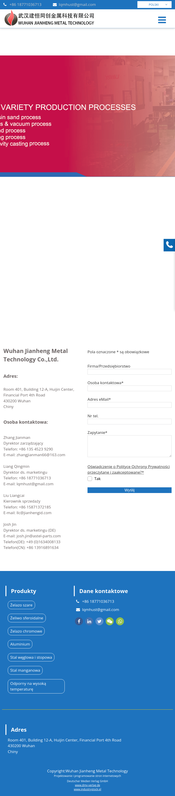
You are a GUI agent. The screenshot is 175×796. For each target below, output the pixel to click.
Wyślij (129, 490)
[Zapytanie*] (130, 446)
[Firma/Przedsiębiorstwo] (130, 372)
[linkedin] (89, 621)
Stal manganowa (25, 670)
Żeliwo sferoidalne (26, 618)
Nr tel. (93, 415)
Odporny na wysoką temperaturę (28, 686)
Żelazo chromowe (26, 631)
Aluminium (20, 644)
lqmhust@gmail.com (77, 4)
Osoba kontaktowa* (106, 382)
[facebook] (79, 621)
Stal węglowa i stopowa (31, 657)
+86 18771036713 (25, 4)
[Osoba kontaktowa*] (130, 388)
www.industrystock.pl (87, 789)
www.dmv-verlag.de (87, 785)
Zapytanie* (97, 432)
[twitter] (99, 621)
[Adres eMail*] (130, 405)
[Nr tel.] (130, 421)
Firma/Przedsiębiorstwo (109, 366)
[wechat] (110, 621)
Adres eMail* (99, 399)
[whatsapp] (120, 621)
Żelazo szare (21, 605)
